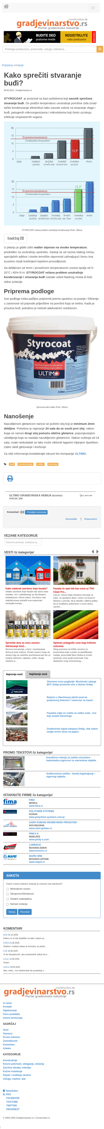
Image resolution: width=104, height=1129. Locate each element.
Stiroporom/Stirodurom (22, 893)
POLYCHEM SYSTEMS (41, 811)
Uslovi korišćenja (12, 1018)
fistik (5, 935)
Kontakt (7, 1006)
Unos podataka (11, 1014)
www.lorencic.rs (38, 850)
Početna (8, 65)
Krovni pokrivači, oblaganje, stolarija (23, 1064)
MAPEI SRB (35, 856)
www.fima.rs (36, 806)
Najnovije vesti (14, 674)
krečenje (52, 464)
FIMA (32, 800)
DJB (5, 951)
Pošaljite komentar (37, 512)
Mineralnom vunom (20, 889)
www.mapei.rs (37, 862)
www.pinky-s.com (39, 839)
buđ (12, 464)
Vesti (20, 65)
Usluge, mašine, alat (14, 1078)
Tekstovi (7, 1033)
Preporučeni (90, 519)
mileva (6, 967)
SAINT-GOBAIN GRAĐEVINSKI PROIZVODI (53, 822)
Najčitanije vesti (38, 674)
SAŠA (6, 943)
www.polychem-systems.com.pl (47, 817)
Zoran (6, 959)
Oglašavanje (10, 1010)
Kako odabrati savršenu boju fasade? (26, 588)
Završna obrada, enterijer (17, 1067)
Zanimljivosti (10, 1041)
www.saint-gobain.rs (40, 828)
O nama (7, 1003)
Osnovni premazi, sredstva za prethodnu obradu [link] (24, 542)
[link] (52, 24)
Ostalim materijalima (21, 899)
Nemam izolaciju (19, 904)
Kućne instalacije (12, 1071)
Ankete (7, 1048)
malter (40, 464)
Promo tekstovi (11, 1037)
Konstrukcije (10, 1060)
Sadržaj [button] (15, 238)
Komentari (12, 928)
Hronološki (71, 519)
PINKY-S (34, 833)
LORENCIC (35, 844)
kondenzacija (25, 464)
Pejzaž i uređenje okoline (17, 1075)
